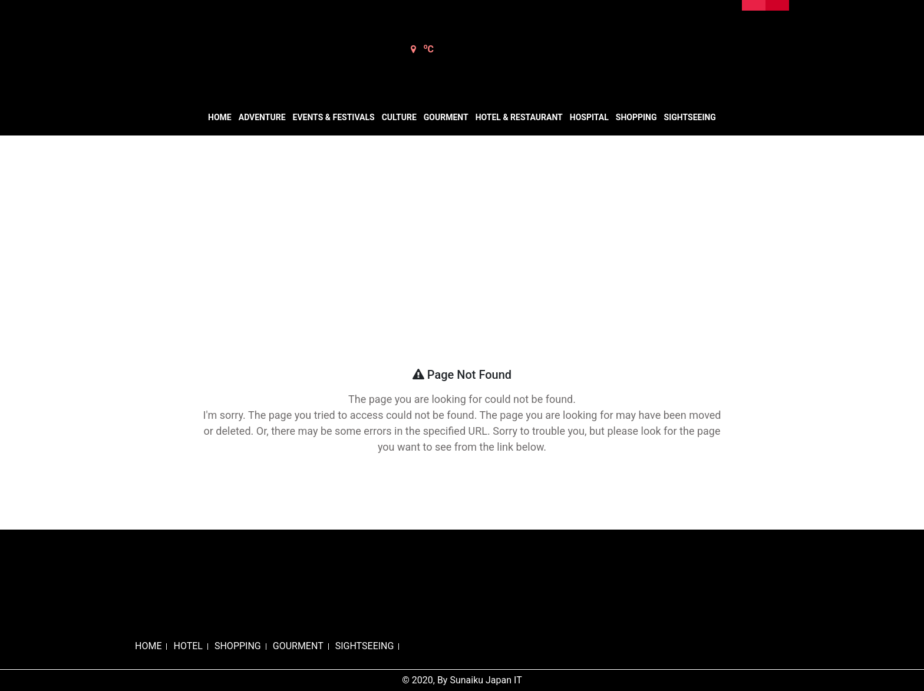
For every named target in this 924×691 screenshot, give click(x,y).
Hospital (589, 117)
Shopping (636, 117)
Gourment (446, 117)
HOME (148, 646)
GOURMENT (298, 646)
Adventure (262, 117)
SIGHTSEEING (364, 646)
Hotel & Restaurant (519, 117)
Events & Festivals (334, 117)
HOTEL (187, 646)
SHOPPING (237, 646)
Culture (399, 117)
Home (220, 117)
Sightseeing (690, 117)
